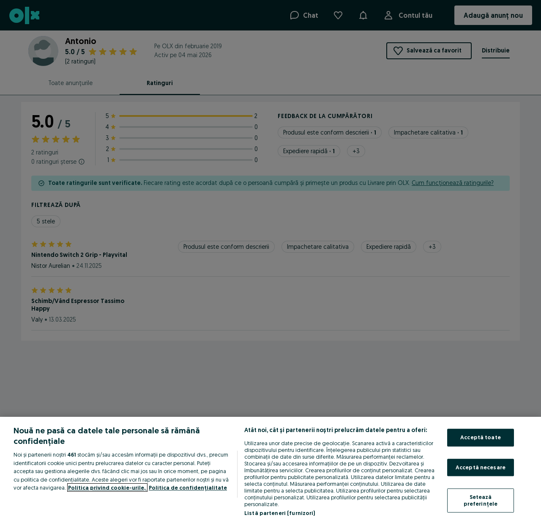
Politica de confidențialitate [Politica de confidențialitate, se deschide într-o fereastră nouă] (188, 487)
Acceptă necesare (480, 467)
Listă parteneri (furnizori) (279, 512)
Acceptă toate (480, 437)
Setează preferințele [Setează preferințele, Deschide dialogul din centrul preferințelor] (481, 500)
